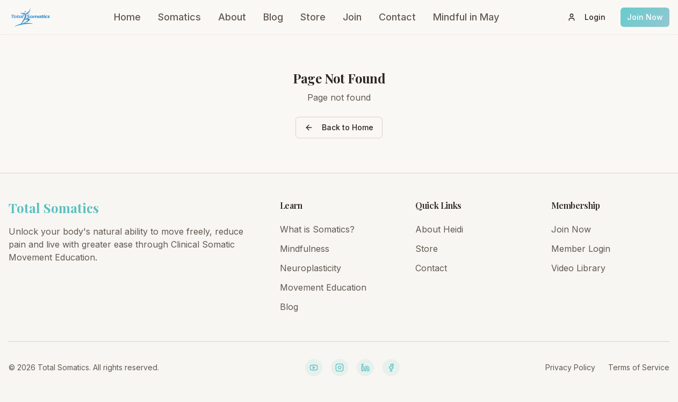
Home (127, 17)
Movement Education (323, 287)
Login (586, 17)
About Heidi (439, 229)
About (232, 17)
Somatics (179, 17)
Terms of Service (638, 367)
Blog (273, 17)
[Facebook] (391, 367)
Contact (397, 17)
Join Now (645, 17)
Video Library (578, 268)
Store (313, 17)
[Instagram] (339, 367)
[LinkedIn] (365, 367)
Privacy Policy (570, 367)
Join (352, 17)
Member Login (580, 248)
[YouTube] (313, 367)
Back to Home (339, 127)
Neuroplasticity (310, 268)
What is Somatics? (317, 229)
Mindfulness (304, 248)
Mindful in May (466, 17)
